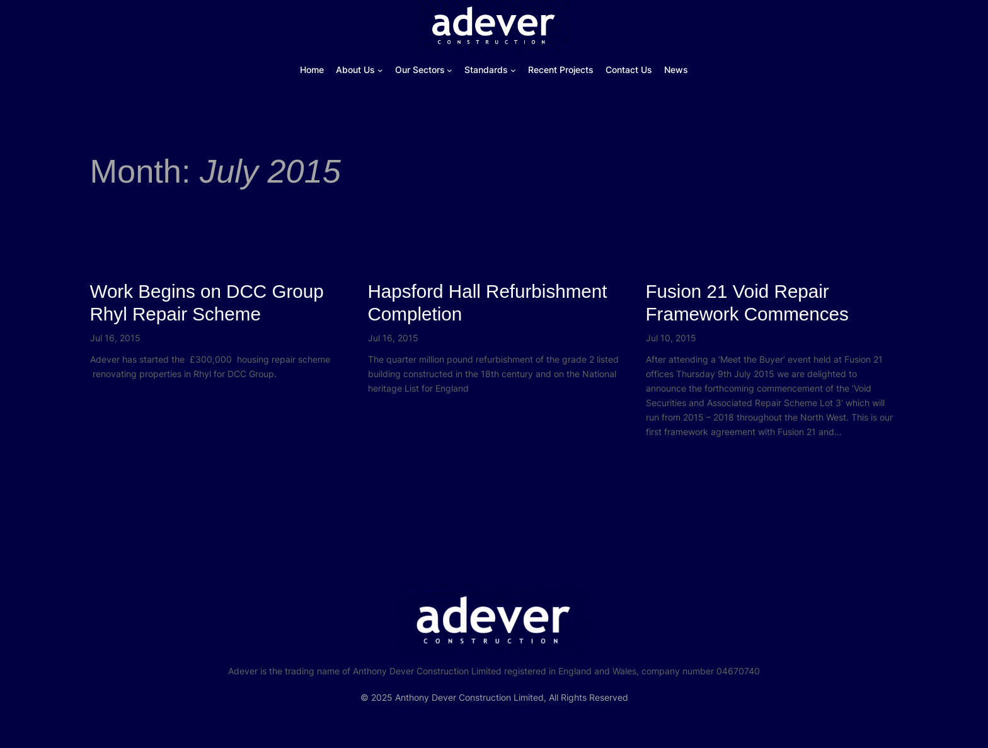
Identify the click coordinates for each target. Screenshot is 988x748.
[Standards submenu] (513, 70)
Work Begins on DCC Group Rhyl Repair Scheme (207, 302)
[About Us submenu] (380, 70)
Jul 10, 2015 (671, 337)
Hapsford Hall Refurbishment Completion (487, 302)
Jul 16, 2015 (115, 337)
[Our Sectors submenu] (449, 70)
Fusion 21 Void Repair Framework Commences (747, 302)
